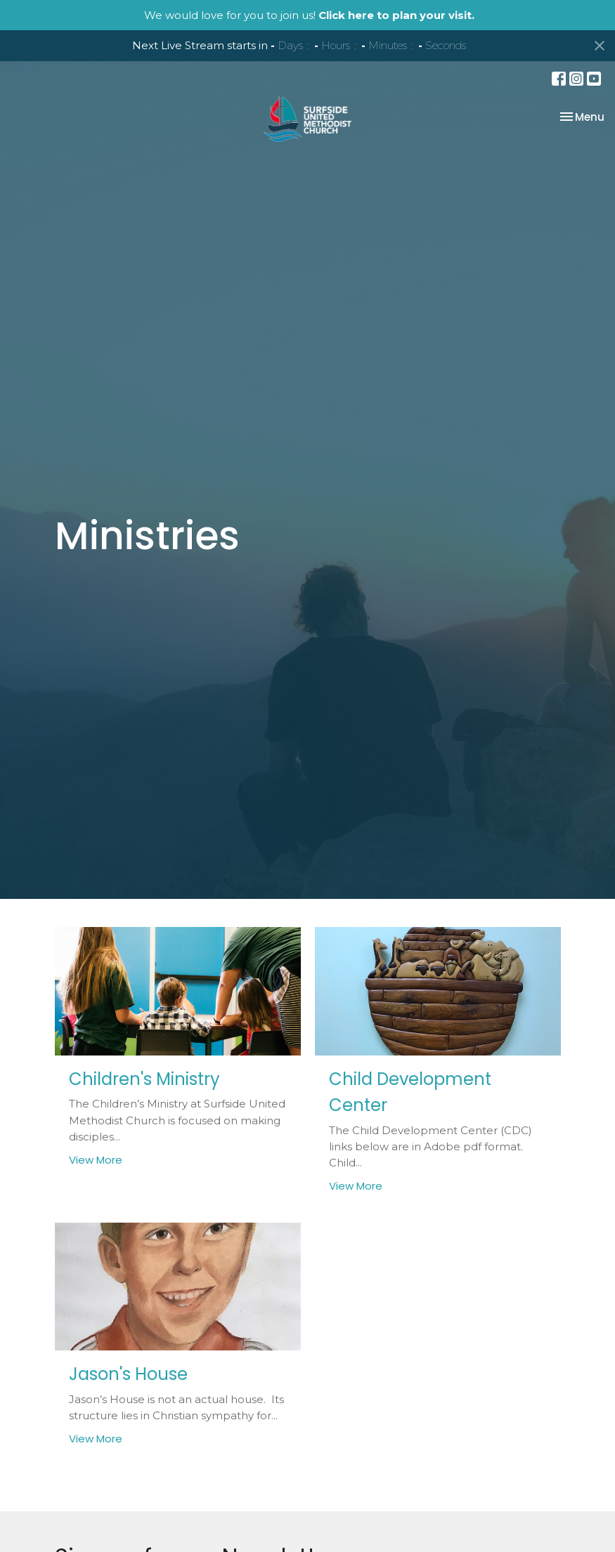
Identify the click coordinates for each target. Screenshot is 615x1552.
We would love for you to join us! (309, 15)
